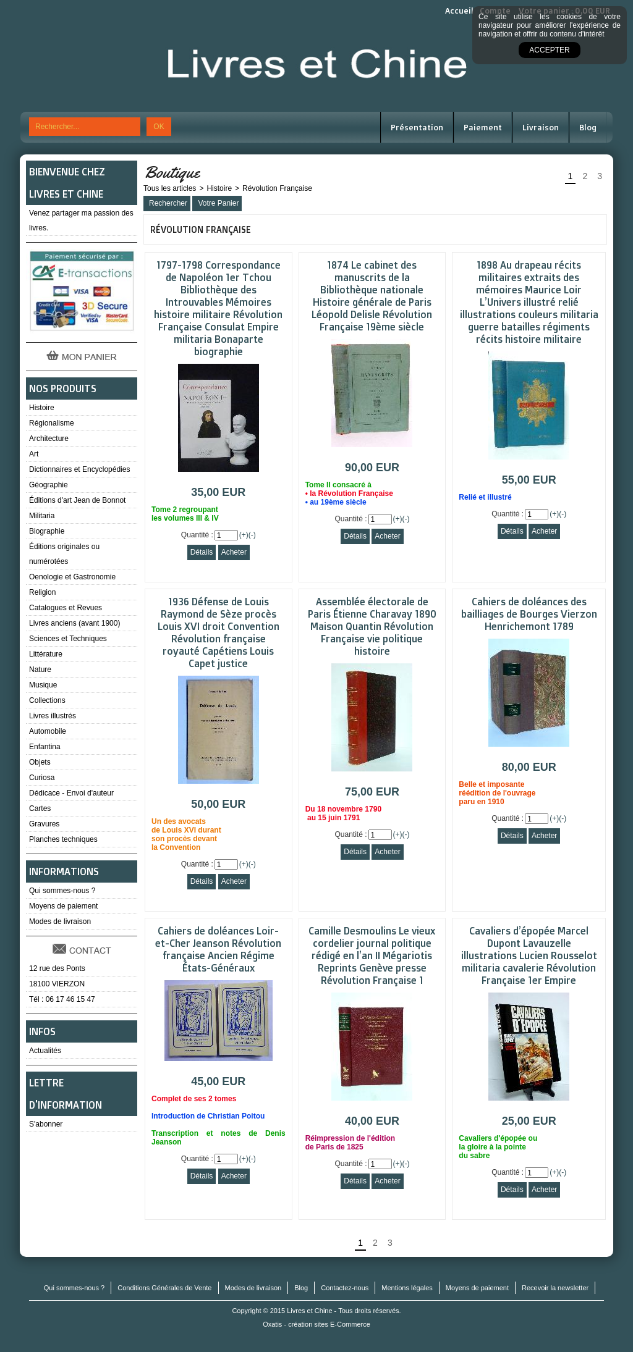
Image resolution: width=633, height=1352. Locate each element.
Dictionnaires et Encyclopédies (79, 469)
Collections (47, 700)
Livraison (540, 127)
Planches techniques (63, 839)
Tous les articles (169, 188)
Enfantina (45, 746)
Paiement (483, 127)
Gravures (44, 824)
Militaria (41, 515)
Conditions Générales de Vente (164, 1287)
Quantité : (197, 535)
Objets (40, 762)
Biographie (46, 531)
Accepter (549, 50)
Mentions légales (407, 1287)
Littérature (45, 654)
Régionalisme (51, 423)
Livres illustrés (52, 716)
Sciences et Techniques (68, 638)
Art (33, 454)
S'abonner (45, 1124)
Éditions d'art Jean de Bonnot (77, 500)
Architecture (49, 438)
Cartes (40, 808)
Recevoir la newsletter (555, 1287)
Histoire (41, 407)
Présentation (417, 127)
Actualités (45, 1050)
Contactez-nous (344, 1287)
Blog (588, 127)
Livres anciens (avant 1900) (74, 623)
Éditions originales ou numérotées (64, 554)
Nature (40, 669)
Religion (42, 592)
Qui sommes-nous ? (62, 890)
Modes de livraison (60, 921)
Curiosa (41, 777)
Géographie (48, 485)
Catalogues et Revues (65, 607)
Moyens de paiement (63, 906)
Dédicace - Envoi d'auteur (71, 793)
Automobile (47, 731)
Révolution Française (277, 188)
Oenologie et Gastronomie (72, 577)
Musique (43, 685)
